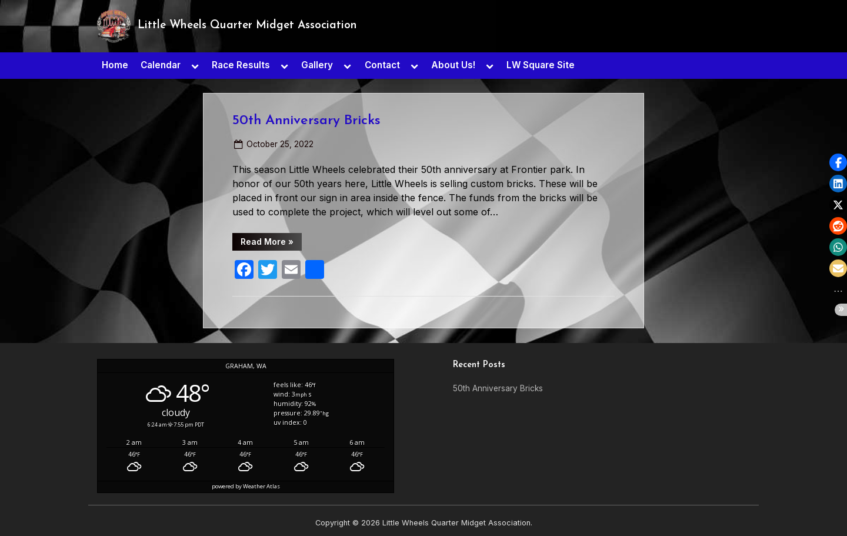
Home (115, 65)
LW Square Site (540, 65)
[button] (838, 162)
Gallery (317, 65)
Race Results (241, 65)
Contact (382, 65)
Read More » (271, 243)
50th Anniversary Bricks (306, 121)
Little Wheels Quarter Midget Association (247, 25)
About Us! (453, 65)
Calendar (161, 65)
